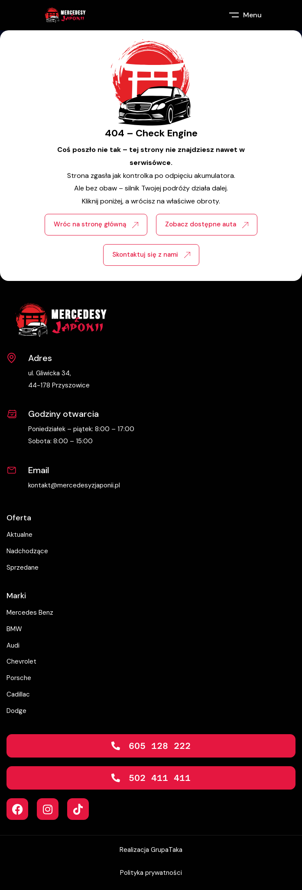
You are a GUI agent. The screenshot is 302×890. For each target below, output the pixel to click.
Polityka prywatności (151, 872)
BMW (14, 629)
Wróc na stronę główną (96, 224)
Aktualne (19, 534)
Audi (12, 645)
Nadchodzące (27, 551)
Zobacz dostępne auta (206, 224)
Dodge (16, 710)
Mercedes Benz (29, 612)
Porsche (18, 678)
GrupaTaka (166, 849)
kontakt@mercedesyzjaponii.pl (74, 485)
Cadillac (18, 694)
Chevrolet (21, 661)
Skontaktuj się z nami (151, 254)
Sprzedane (22, 567)
